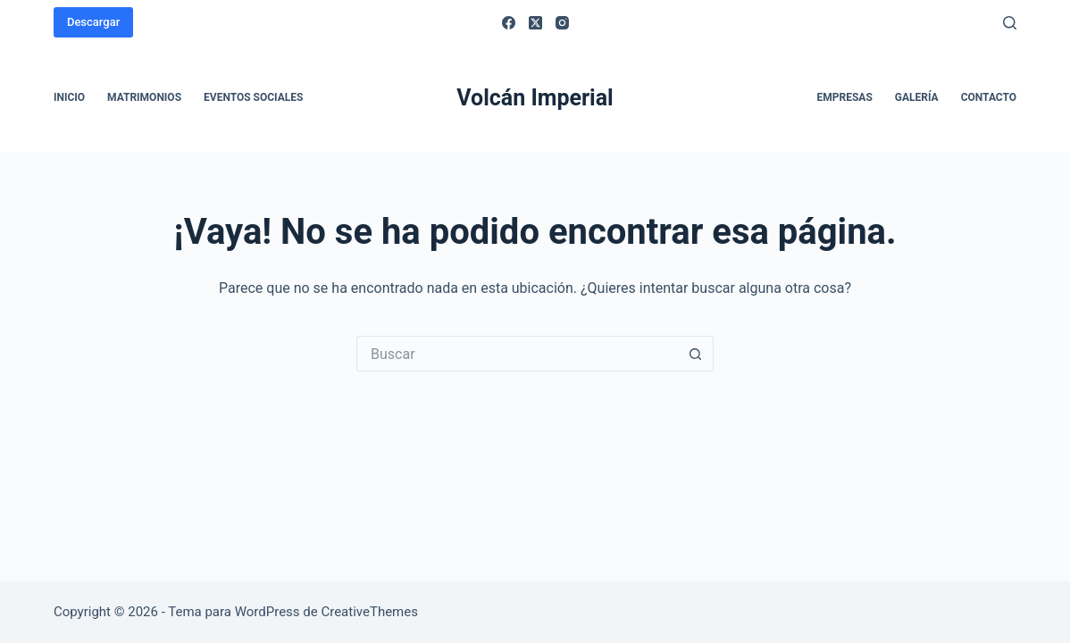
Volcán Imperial (534, 98)
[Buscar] (1009, 22)
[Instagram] (562, 22)
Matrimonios (144, 97)
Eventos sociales (253, 97)
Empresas (845, 97)
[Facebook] (508, 22)
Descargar (93, 22)
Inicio (69, 97)
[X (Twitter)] (535, 22)
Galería (917, 97)
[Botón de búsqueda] (696, 354)
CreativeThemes (369, 612)
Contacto (988, 97)
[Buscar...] (517, 354)
